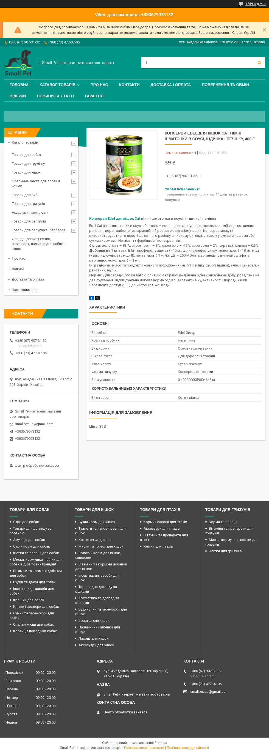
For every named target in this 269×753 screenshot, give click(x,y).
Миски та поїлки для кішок (101, 546)
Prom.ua (161, 743)
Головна (19, 85)
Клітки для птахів (158, 546)
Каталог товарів (57, 85)
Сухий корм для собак (31, 546)
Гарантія (94, 96)
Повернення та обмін (225, 85)
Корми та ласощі (223, 522)
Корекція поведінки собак (35, 631)
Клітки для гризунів (225, 551)
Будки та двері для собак (34, 582)
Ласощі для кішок (93, 638)
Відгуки (18, 96)
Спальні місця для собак (33, 624)
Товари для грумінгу (28, 163)
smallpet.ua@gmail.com (34, 424)
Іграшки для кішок (94, 621)
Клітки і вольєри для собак (36, 606)
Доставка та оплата (28, 279)
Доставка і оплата (171, 85)
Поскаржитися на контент (144, 748)
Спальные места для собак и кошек (36, 183)
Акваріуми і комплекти (30, 212)
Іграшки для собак (28, 600)
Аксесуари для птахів (162, 528)
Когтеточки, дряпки (95, 540)
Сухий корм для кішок (97, 522)
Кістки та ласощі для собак (36, 553)
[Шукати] (259, 62)
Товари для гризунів (28, 204)
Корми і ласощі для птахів (165, 522)
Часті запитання (25, 290)
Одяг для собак (26, 522)
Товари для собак (26, 155)
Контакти (129, 85)
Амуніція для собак (29, 540)
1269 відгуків (255, 4)
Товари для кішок (26, 172)
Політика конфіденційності (188, 748)
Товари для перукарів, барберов (38, 230)
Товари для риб (25, 195)
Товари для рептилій (29, 221)
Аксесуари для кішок (96, 645)
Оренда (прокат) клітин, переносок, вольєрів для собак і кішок (38, 244)
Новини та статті (55, 96)
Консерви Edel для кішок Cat (114, 218)
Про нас (99, 85)
